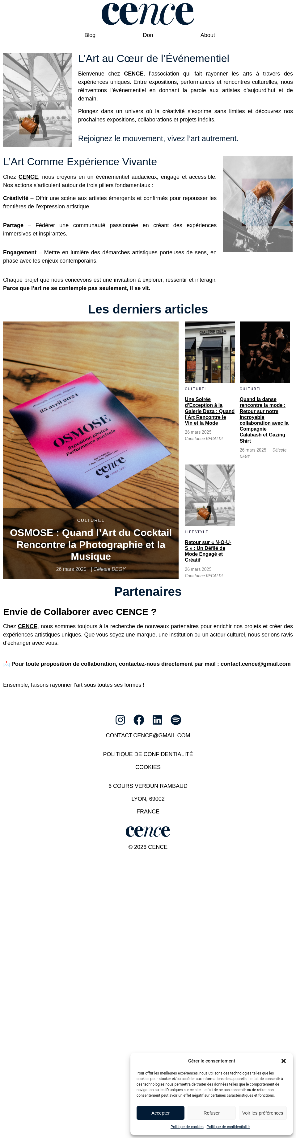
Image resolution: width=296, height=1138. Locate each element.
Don (148, 35)
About (208, 35)
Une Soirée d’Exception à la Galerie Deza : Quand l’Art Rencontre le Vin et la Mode (210, 411)
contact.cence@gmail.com (148, 735)
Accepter (160, 1112)
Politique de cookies (187, 1127)
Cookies (148, 767)
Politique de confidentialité (228, 1127)
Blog (89, 35)
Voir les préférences (262, 1112)
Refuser (212, 1112)
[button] (284, 1061)
